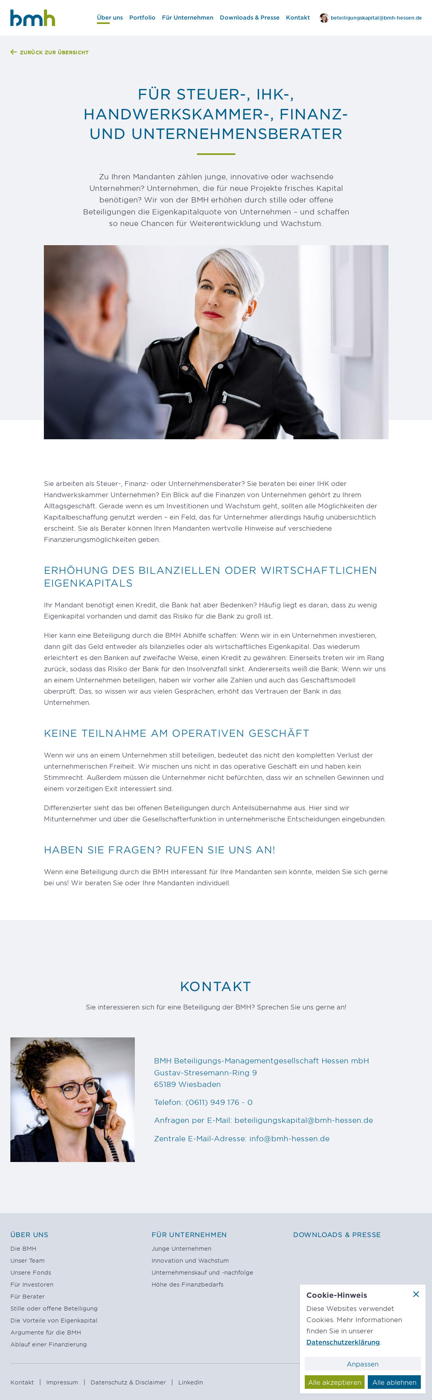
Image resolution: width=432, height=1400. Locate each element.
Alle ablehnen (394, 1382)
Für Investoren (31, 1284)
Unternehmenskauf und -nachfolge (202, 1272)
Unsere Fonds (30, 1272)
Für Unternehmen (189, 1234)
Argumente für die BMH (45, 1332)
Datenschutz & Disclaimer (129, 1382)
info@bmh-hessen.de (289, 1138)
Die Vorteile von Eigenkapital (53, 1320)
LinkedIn (190, 1382)
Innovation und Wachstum (190, 1260)
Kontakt (23, 1382)
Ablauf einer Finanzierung (48, 1344)
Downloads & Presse (337, 1234)
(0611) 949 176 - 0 (219, 1102)
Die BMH (23, 1248)
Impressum (63, 1382)
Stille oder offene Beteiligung (54, 1308)
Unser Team (27, 1260)
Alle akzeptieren (334, 1382)
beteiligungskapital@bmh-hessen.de (304, 1120)
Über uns (29, 1234)
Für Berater (27, 1296)
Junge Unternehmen (181, 1248)
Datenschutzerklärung (343, 1342)
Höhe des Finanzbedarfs (187, 1284)
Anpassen (363, 1364)
